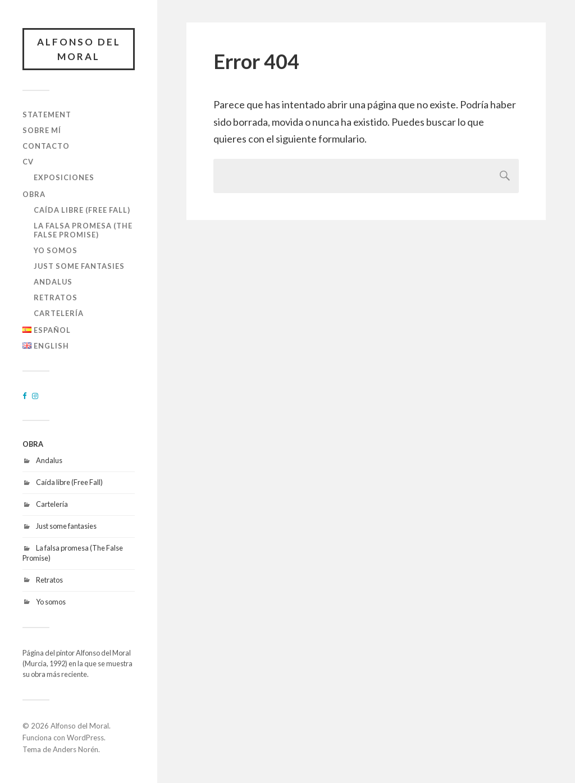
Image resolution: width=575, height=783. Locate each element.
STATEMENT (46, 114)
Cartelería (59, 313)
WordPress (85, 737)
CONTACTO (46, 145)
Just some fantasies (79, 266)
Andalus (53, 281)
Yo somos (55, 250)
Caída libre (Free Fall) (82, 209)
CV (28, 161)
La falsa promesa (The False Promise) (83, 230)
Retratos (55, 297)
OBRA (33, 194)
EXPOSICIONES (64, 177)
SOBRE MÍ (41, 130)
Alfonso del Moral (79, 49)
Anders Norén (75, 749)
